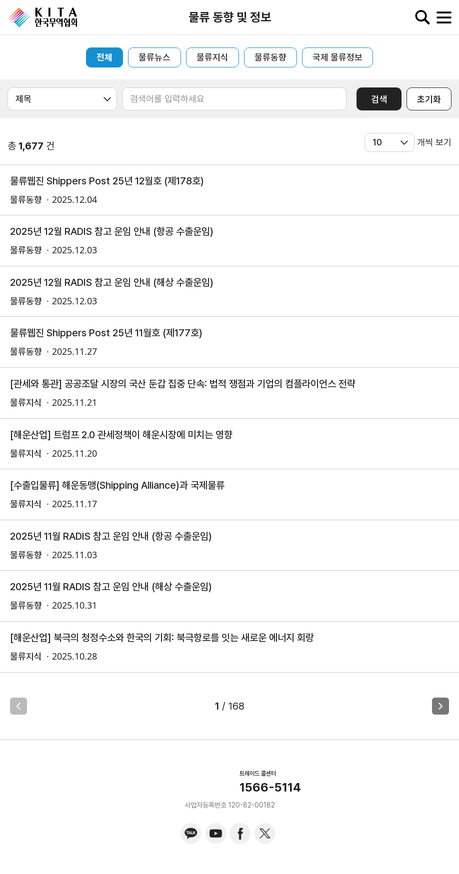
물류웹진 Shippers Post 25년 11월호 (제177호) (106, 333)
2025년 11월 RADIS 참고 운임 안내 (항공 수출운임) (111, 536)
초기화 (429, 99)
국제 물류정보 (337, 57)
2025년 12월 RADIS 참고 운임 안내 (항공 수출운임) (112, 231)
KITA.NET (43, 17)
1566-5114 (270, 788)
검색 (379, 99)
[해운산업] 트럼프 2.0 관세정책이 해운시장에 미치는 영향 (121, 435)
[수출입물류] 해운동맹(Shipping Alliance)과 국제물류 (117, 485)
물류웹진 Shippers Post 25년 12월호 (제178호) (107, 181)
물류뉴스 (154, 57)
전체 (104, 57)
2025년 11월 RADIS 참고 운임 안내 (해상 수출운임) (111, 587)
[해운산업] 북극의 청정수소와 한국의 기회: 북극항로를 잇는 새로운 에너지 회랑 (162, 638)
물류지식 (212, 57)
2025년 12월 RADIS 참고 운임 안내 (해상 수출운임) (112, 282)
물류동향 (270, 57)
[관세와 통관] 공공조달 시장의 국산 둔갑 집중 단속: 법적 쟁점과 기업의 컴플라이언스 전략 (183, 384)
